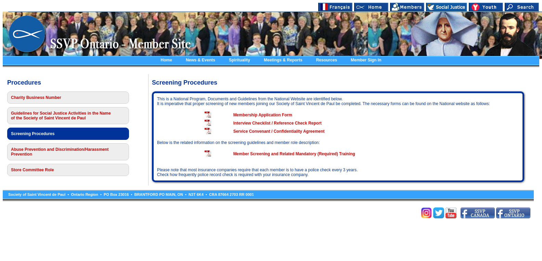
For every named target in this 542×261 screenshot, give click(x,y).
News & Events (200, 60)
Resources (326, 60)
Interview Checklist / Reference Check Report (277, 123)
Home (166, 60)
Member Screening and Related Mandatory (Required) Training (294, 153)
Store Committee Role (32, 170)
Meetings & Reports (283, 60)
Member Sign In (366, 60)
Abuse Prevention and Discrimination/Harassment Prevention (59, 152)
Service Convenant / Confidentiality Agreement (279, 131)
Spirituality (239, 60)
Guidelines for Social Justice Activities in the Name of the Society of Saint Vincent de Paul (61, 115)
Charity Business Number (36, 97)
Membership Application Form (262, 115)
